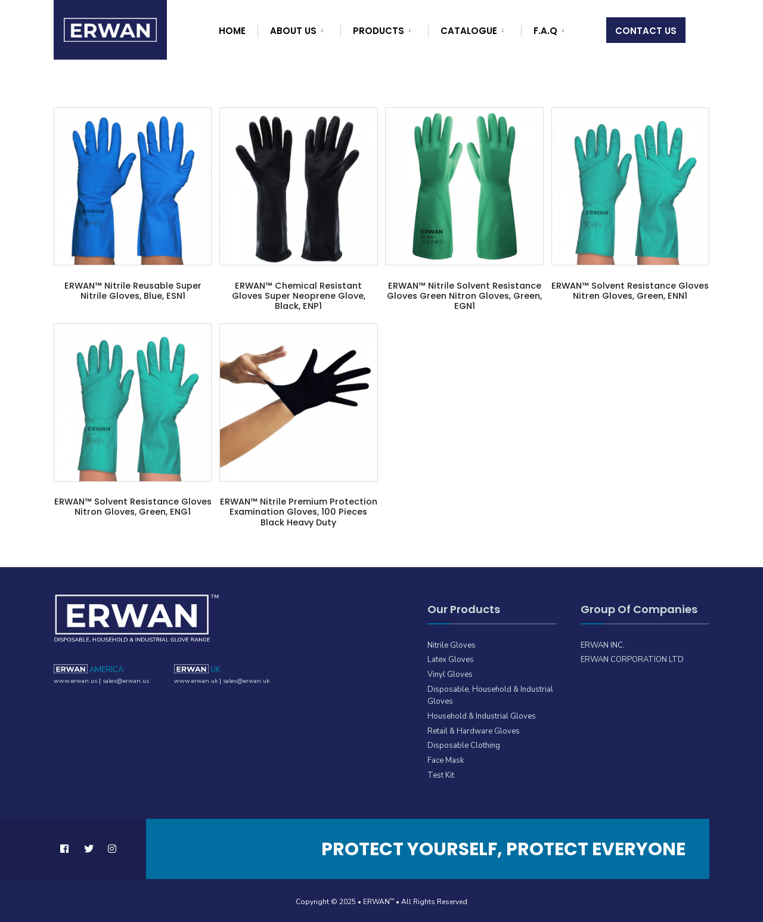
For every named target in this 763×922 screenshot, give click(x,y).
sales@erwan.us (122, 679)
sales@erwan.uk (243, 679)
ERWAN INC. (602, 645)
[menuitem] (297, 28)
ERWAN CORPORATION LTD (629, 659)
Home (232, 30)
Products (378, 30)
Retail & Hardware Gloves (471, 728)
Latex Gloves (450, 659)
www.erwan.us (74, 679)
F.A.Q (545, 30)
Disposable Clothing (463, 743)
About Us (293, 30)
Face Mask (445, 758)
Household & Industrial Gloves (480, 714)
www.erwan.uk (194, 679)
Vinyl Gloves (449, 674)
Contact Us (646, 30)
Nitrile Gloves (450, 645)
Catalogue (469, 30)
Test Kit (439, 772)
